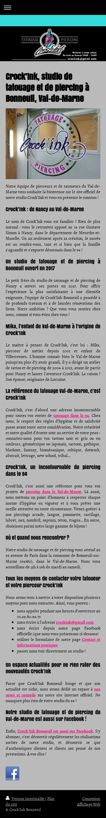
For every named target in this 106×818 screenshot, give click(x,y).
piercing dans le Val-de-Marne (53, 491)
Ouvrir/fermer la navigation (53, 7)
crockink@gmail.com (75, 622)
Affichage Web (88, 804)
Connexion (91, 798)
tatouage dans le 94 (71, 415)
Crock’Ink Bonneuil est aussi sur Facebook (55, 731)
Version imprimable (25, 798)
